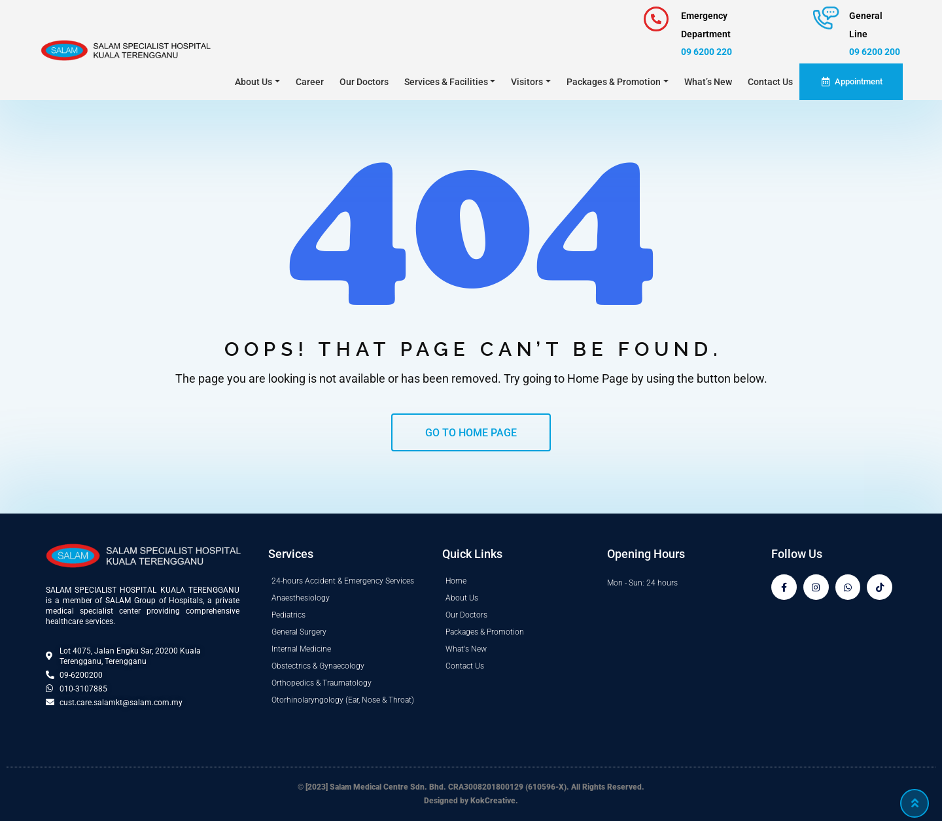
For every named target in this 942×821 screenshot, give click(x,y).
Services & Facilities (446, 82)
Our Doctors (364, 82)
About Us (253, 82)
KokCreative (493, 800)
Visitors (527, 82)
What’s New (708, 82)
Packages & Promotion (614, 82)
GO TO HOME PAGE (471, 433)
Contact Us (770, 82)
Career (310, 82)
